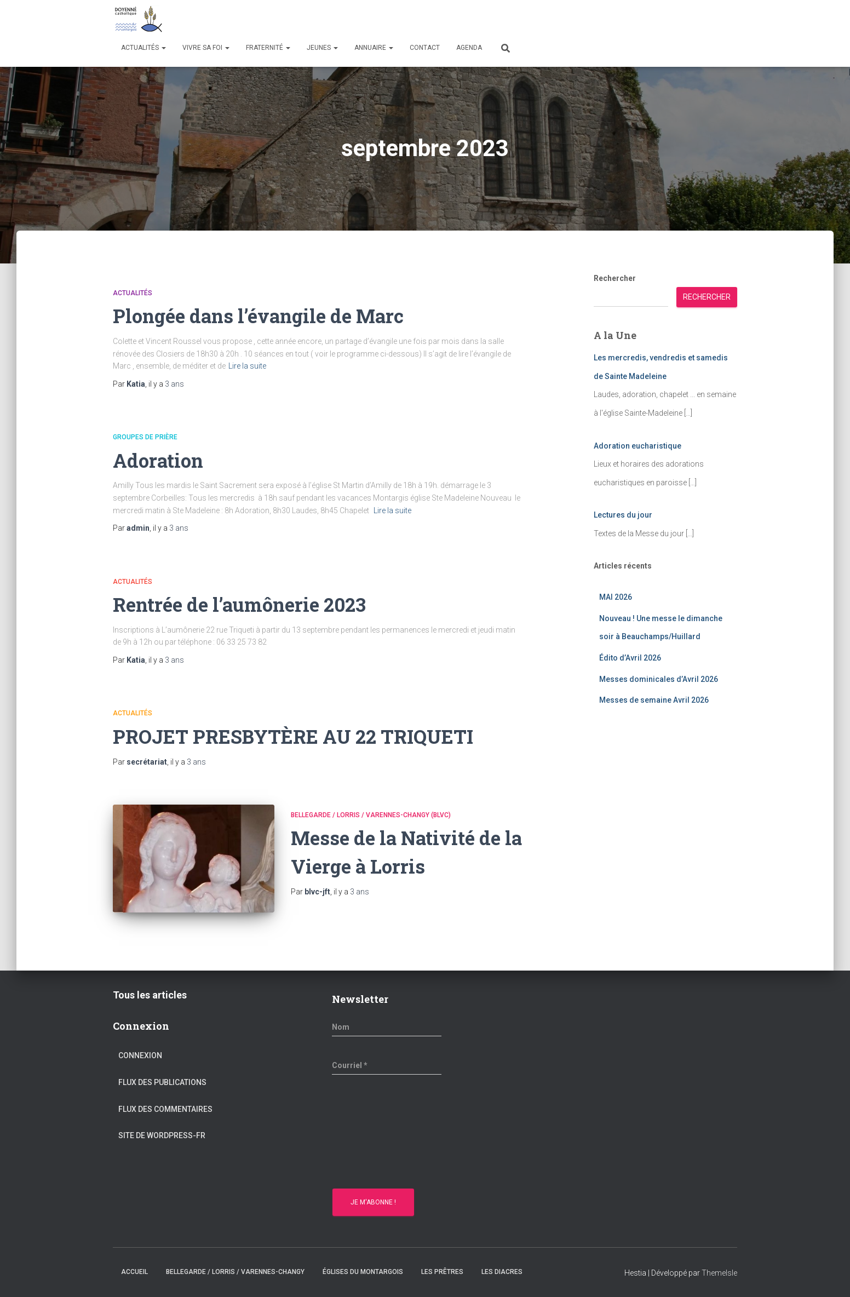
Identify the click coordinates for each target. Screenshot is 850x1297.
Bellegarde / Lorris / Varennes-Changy (235, 1272)
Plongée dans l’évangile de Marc (268, 315)
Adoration (161, 459)
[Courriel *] (386, 1065)
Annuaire (373, 47)
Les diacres (501, 1272)
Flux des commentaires (165, 1109)
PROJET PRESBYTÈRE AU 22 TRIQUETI (307, 735)
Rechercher (615, 278)
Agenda (469, 47)
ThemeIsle (719, 1273)
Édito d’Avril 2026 (630, 657)
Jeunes (322, 47)
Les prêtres (442, 1272)
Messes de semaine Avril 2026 (654, 700)
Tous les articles (150, 995)
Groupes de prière (145, 437)
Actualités (143, 47)
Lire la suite (247, 365)
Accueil (134, 1272)
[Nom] (386, 1027)
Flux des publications (162, 1082)
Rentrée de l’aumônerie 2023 (248, 603)
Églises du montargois (363, 1272)
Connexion (140, 1055)
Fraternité (268, 47)
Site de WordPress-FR (161, 1135)
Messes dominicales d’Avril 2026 (658, 679)
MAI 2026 (615, 597)
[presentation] (377, 1133)
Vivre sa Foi (205, 47)
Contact (425, 47)
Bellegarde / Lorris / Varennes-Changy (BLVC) (371, 815)
